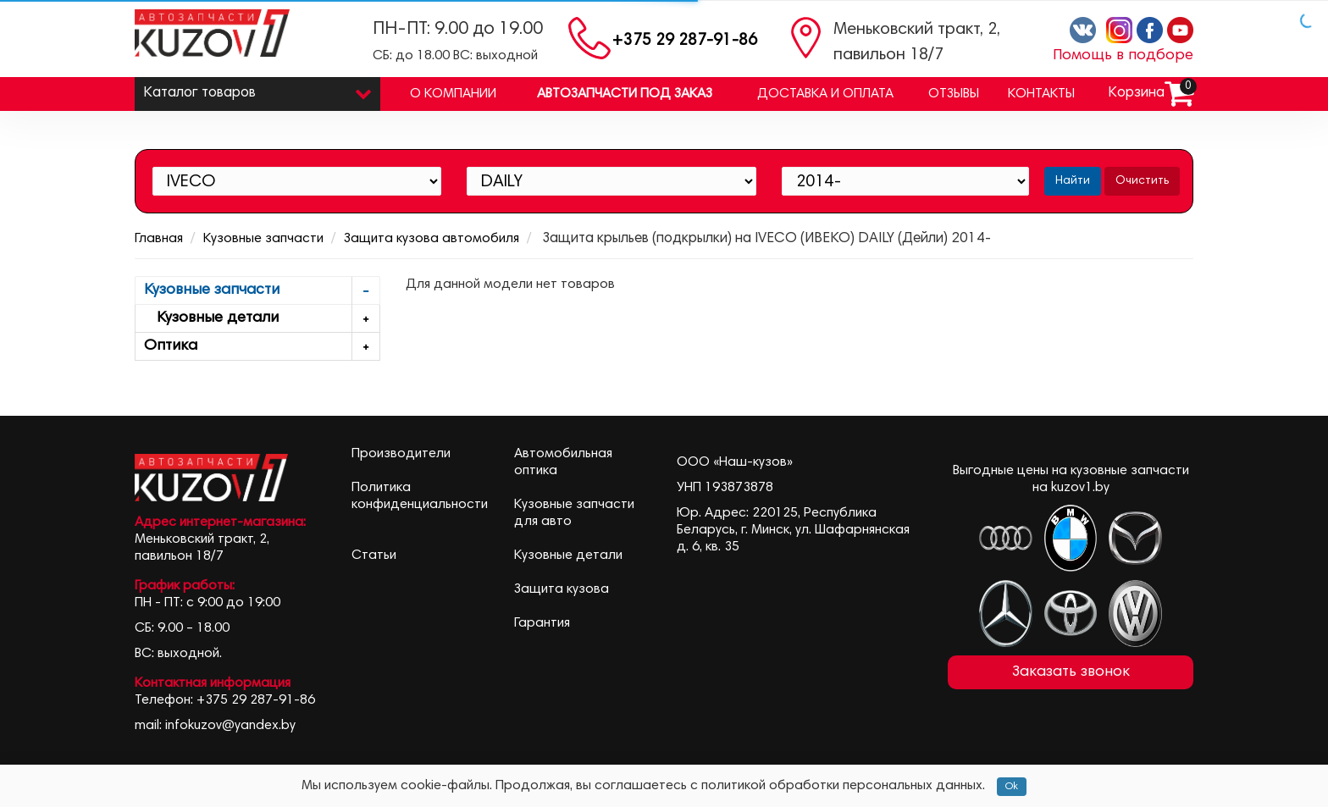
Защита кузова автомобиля (431, 239)
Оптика (261, 347)
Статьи (373, 555)
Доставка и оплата (825, 94)
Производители (401, 454)
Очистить (1142, 181)
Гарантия (542, 623)
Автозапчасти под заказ (624, 94)
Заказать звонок (1071, 672)
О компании (453, 94)
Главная (159, 239)
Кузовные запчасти (263, 239)
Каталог (257, 89)
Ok (1011, 787)
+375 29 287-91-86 (684, 41)
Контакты (1041, 94)
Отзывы (953, 94)
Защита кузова (561, 589)
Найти (1072, 181)
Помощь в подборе (1123, 56)
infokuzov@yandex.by (230, 725)
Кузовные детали (261, 319)
